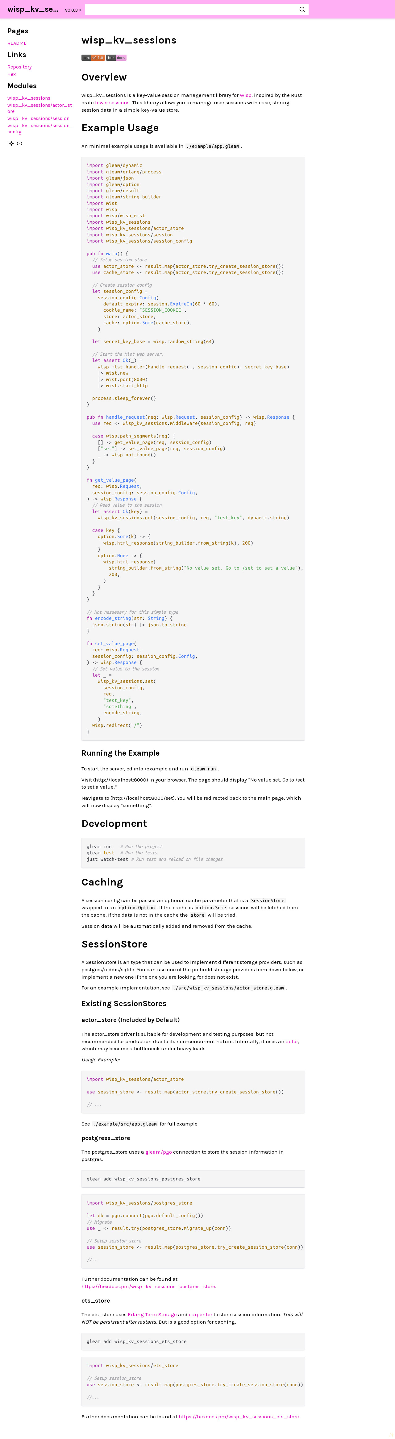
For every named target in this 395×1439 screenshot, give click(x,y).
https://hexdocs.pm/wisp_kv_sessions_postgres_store (148, 1286)
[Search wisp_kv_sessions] (197, 9)
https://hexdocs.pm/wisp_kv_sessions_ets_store (239, 1416)
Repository (19, 67)
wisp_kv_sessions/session (38, 118)
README (17, 43)
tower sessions (112, 102)
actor (292, 1041)
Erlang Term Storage (152, 1314)
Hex (11, 74)
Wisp (246, 95)
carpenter (200, 1314)
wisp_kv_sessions (34, 9)
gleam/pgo (158, 1152)
